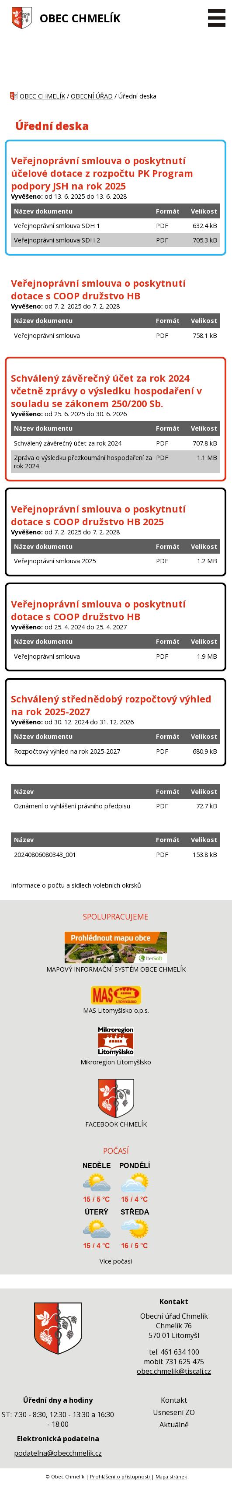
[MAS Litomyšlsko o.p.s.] (116, 1002)
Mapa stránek (171, 1476)
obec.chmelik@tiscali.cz (174, 1371)
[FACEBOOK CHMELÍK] (116, 1116)
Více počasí (116, 1261)
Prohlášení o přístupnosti (120, 1476)
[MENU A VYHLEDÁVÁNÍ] (216, 18)
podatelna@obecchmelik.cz (58, 1453)
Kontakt (174, 1400)
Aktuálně (174, 1424)
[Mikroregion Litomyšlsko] (116, 1054)
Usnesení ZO (174, 1412)
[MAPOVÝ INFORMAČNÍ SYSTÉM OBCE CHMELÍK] (116, 961)
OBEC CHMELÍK (80, 18)
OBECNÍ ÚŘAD (92, 96)
